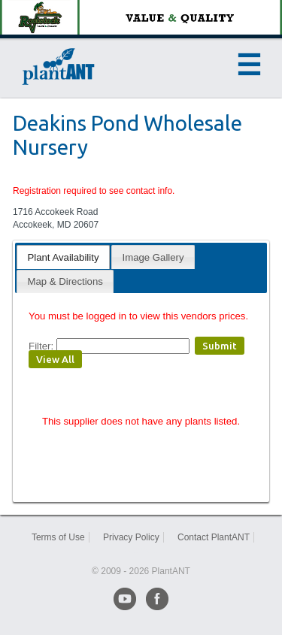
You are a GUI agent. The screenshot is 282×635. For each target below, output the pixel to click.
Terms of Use (58, 537)
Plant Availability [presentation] (63, 257)
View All (55, 359)
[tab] (63, 256)
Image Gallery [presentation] (153, 257)
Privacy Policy (131, 537)
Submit (219, 345)
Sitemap (140, 550)
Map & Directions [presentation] (64, 281)
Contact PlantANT (213, 537)
